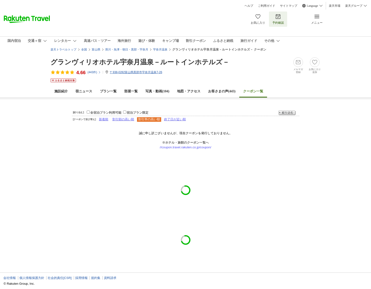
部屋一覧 (131, 91)
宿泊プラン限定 (137, 112)
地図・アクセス (188, 91)
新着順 (103, 119)
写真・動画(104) (157, 91)
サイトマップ (288, 5)
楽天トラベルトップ (63, 49)
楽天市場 (334, 5)
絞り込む (287, 113)
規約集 (95, 278)
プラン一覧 (108, 91)
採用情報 (81, 278)
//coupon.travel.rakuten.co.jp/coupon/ (185, 147)
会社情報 (9, 278)
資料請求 (110, 278)
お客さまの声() (221, 91)
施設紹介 (61, 91)
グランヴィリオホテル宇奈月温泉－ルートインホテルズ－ (140, 62)
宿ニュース (83, 91)
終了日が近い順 (175, 119)
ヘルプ (249, 5)
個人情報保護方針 (31, 278)
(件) (94, 72)
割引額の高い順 (123, 119)
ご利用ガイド (266, 5)
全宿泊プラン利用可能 (105, 112)
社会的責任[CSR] (60, 278)
